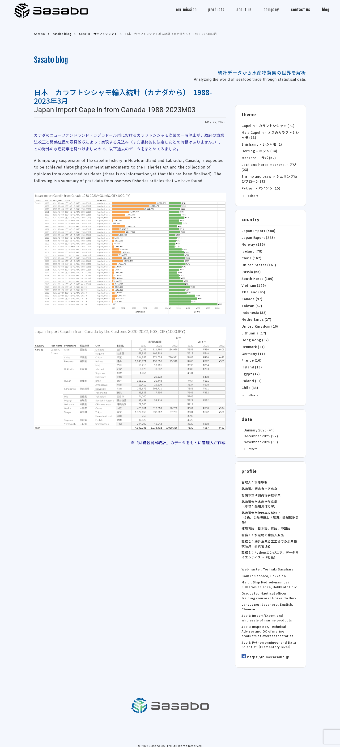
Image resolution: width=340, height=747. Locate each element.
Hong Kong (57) (254, 331)
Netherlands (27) (256, 311)
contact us (300, 9)
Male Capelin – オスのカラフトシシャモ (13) (271, 134)
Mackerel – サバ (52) (258, 156)
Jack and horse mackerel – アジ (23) (267, 164)
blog (325, 9)
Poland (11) (251, 369)
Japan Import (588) (257, 227)
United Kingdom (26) (259, 318)
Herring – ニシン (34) (258, 149)
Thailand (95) (253, 285)
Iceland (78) (252, 246)
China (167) (251, 253)
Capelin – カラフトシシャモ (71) (266, 125)
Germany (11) (253, 344)
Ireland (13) (251, 357)
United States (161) (258, 259)
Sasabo (51, 10)
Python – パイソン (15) (259, 184)
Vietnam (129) (253, 279)
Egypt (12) (250, 363)
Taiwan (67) (251, 298)
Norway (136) (252, 240)
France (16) (251, 350)
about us (244, 9)
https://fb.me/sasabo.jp (267, 646)
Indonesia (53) (254, 305)
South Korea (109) (256, 272)
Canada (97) (252, 292)
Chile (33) (250, 376)
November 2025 (256, 430)
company (271, 9)
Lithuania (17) (253, 324)
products (216, 9)
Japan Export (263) (257, 233)
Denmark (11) (253, 337)
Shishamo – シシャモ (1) (261, 143)
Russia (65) (251, 266)
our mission (186, 9)
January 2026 (254, 418)
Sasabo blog (51, 60)
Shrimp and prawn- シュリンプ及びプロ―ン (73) (269, 176)
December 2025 (256, 424)
